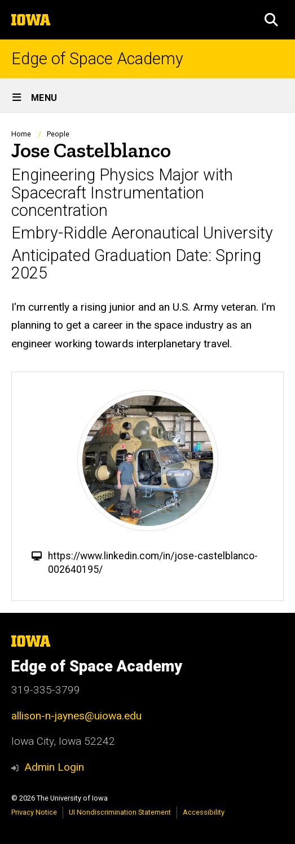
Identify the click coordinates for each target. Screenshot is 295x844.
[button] (271, 19)
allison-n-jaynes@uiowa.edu (76, 715)
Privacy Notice (34, 812)
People (58, 134)
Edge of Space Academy (97, 59)
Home (21, 134)
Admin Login (54, 767)
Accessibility (203, 812)
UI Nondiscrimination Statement (120, 812)
